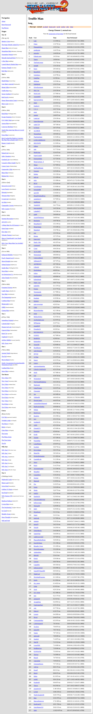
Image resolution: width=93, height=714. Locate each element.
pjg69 (35, 214)
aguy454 (36, 193)
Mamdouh (37, 230)
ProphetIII (37, 682)
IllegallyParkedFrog (39, 196)
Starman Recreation (7, 218)
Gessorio (36, 171)
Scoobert (36, 447)
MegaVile (36, 453)
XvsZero (36, 626)
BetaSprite (37, 220)
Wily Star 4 (5, 463)
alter (67, 27)
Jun (35, 394)
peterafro (36, 53)
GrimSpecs (37, 75)
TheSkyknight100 (39, 695)
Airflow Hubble (6, 340)
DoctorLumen (38, 400)
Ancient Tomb (6, 353)
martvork (36, 518)
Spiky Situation (6, 156)
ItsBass (36, 146)
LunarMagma (38, 444)
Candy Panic (5, 291)
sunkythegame (38, 351)
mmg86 (36, 65)
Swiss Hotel (5, 486)
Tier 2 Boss (5, 384)
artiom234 (37, 599)
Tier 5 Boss (5, 394)
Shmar (36, 165)
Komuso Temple (6, 67)
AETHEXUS (37, 264)
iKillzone (36, 81)
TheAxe (36, 654)
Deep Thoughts (6, 517)
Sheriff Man (5, 81)
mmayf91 (36, 630)
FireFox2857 (37, 276)
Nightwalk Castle (7, 479)
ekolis (35, 372)
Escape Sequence (7, 117)
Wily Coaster (5, 209)
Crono (35, 248)
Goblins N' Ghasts (7, 489)
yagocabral (37, 661)
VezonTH (36, 344)
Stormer (36, 478)
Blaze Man (5, 172)
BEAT (35, 183)
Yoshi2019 (37, 205)
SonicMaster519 (38, 707)
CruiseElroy (37, 475)
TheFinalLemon (38, 62)
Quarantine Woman (7, 54)
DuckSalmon (37, 270)
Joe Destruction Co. (7, 274)
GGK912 (36, 335)
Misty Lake (5, 104)
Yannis (36, 633)
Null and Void (6, 520)
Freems (36, 289)
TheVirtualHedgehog (40, 382)
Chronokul (37, 391)
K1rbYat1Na (37, 651)
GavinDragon (38, 186)
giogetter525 (37, 688)
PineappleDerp (38, 47)
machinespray (38, 295)
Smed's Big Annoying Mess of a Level (13, 130)
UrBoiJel (36, 267)
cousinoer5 (37, 245)
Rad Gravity (5, 97)
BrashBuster (37, 348)
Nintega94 (37, 506)
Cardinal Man (6, 368)
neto (35, 595)
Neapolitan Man (6, 51)
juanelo (36, 115)
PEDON (36, 301)
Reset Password (6, 24)
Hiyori (36, 617)
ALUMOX (37, 131)
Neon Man (5, 271)
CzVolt (36, 692)
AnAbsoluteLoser (39, 320)
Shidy (35, 103)
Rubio (35, 676)
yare (35, 608)
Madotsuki (37, 385)
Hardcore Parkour (7, 501)
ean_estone (37, 592)
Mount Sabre (5, 87)
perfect (63, 27)
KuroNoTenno (38, 543)
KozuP (36, 670)
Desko (35, 490)
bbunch (36, 657)
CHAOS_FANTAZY (40, 369)
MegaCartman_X (39, 162)
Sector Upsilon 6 (6, 94)
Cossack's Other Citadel (9, 163)
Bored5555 (37, 72)
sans (35, 149)
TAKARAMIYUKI (39, 499)
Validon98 (37, 397)
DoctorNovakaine (39, 549)
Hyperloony (37, 512)
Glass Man (5, 430)
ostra (35, 180)
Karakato (36, 298)
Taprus (36, 59)
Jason (35, 589)
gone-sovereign (38, 304)
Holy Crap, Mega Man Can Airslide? (12, 243)
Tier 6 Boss (5, 397)
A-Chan (36, 357)
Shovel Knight (6, 261)
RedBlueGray (38, 648)
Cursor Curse (5, 166)
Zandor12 (36, 106)
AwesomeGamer (38, 468)
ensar (35, 112)
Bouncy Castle (6, 143)
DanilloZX (37, 496)
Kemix (36, 558)
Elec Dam (4, 232)
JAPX (35, 425)
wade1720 (37, 124)
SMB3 (3, 307)
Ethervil (36, 611)
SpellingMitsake (38, 168)
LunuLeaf (36, 118)
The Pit (4, 443)
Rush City (4, 333)
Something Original (7, 320)
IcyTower (36, 127)
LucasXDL (37, 645)
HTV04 (36, 354)
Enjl (35, 375)
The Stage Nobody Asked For (10, 44)
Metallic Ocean (6, 514)
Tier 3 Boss (5, 387)
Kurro (35, 69)
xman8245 (37, 326)
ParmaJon (36, 431)
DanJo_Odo (37, 242)
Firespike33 (37, 329)
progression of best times (56, 34)
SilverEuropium (38, 87)
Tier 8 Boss (5, 404)
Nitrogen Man (6, 195)
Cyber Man (5, 61)
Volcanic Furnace (7, 235)
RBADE (36, 555)
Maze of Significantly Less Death (11, 238)
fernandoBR (37, 189)
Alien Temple (6, 278)
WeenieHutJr (37, 134)
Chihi (35, 307)
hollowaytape (38, 503)
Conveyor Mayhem (7, 127)
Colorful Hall (5, 323)
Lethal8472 (37, 211)
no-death (45, 27)
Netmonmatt (37, 255)
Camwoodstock (38, 258)
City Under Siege (7, 120)
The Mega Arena (6, 437)
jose (35, 233)
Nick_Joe (36, 90)
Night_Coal (37, 282)
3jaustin (36, 437)
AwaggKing (37, 602)
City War (4, 417)
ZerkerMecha (38, 530)
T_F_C (36, 109)
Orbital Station (6, 264)
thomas (36, 236)
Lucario (36, 614)
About (3, 21)
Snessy (36, 360)
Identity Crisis (6, 41)
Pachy (35, 465)
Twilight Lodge (6, 420)
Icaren (35, 487)
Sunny (35, 515)
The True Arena (6, 440)
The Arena (5, 433)
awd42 (36, 679)
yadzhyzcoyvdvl (38, 537)
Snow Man (5, 371)
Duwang (4, 192)
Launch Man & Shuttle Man (10, 64)
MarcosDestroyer (39, 701)
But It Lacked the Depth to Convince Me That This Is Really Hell (12, 139)
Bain (35, 698)
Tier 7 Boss (5, 401)
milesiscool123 (38, 568)
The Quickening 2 (7, 507)
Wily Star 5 (5, 466)
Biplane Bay (5, 176)
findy (35, 710)
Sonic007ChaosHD (39, 571)
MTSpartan (37, 323)
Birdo (3, 427)
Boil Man (4, 71)
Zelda (35, 586)
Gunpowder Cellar (7, 169)
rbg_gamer (37, 583)
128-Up (36, 667)
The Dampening (6, 297)
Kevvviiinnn (37, 450)
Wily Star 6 (5, 469)
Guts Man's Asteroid (8, 84)
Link (35, 41)
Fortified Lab (5, 159)
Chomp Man (5, 310)
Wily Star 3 (5, 460)
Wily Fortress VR (7, 496)
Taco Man (4, 294)
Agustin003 (37, 96)
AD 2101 (4, 222)
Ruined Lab (5, 153)
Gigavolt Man (6, 330)
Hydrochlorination (39, 456)
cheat (71, 27)
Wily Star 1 (5, 453)
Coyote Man (5, 504)
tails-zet (36, 177)
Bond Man (5, 113)
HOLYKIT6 (37, 143)
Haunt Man (5, 48)
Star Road (4, 492)
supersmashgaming (39, 366)
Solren (36, 273)
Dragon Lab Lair (6, 327)
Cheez (35, 44)
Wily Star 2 (5, 456)
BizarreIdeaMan (38, 310)
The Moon (5, 424)
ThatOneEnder (38, 137)
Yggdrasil (4, 337)
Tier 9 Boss (5, 407)
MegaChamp (37, 227)
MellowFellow (38, 317)
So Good (4, 511)
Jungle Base (5, 268)
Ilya (35, 484)
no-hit (58, 27)
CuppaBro (37, 564)
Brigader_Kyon (38, 546)
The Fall (4, 356)
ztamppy (36, 521)
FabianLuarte (37, 56)
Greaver (36, 561)
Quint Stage (5, 228)
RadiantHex (37, 341)
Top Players (5, 28)
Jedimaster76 (37, 261)
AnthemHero (37, 552)
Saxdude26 (37, 422)
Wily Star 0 (5, 450)
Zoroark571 (37, 428)
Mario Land (5, 483)
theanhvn (36, 416)
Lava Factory (5, 189)
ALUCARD (37, 251)
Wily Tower (5, 343)
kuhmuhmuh (37, 279)
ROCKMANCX (38, 332)
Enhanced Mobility (7, 255)
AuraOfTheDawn (39, 217)
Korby (35, 580)
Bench (35, 673)
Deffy (35, 509)
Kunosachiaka (38, 158)
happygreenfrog (38, 100)
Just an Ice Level (6, 186)
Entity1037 (37, 239)
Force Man (5, 135)
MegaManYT (38, 224)
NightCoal (37, 574)
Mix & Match (6, 360)
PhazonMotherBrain (40, 540)
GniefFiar (36, 78)
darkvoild (36, 636)
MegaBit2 (37, 472)
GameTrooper (38, 388)
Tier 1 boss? (5, 381)
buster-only (52, 27)
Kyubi (35, 434)
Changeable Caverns (8, 205)
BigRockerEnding (39, 406)
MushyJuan (37, 152)
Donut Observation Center (9, 100)
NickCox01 (37, 93)
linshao (36, 174)
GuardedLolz (37, 459)
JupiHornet (37, 202)
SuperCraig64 (38, 155)
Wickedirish (37, 379)
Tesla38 (36, 527)
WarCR (36, 642)
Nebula (36, 410)
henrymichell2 (38, 208)
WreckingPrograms (39, 577)
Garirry (36, 363)
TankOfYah (37, 533)
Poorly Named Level (8, 258)
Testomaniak (37, 292)
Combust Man (6, 300)
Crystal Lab (5, 199)
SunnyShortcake (38, 121)
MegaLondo (5, 304)
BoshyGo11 (37, 413)
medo (35, 313)
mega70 (36, 524)
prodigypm (37, 50)
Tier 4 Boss (5, 391)
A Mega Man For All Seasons (10, 225)
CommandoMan (38, 620)
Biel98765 (37, 338)
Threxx (36, 685)
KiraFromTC (37, 704)
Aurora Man (5, 123)
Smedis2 (36, 639)
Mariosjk (36, 481)
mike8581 (37, 286)
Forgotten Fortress (7, 287)
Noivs (35, 462)
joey (35, 419)
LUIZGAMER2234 (39, 140)
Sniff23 (36, 493)
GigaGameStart (38, 605)
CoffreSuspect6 (38, 623)
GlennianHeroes (38, 664)
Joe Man (4, 202)
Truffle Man (5, 90)
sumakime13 (37, 199)
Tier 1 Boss (5, 378)
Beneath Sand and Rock (9, 58)
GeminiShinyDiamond (40, 403)
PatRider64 (37, 84)
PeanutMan (37, 441)
